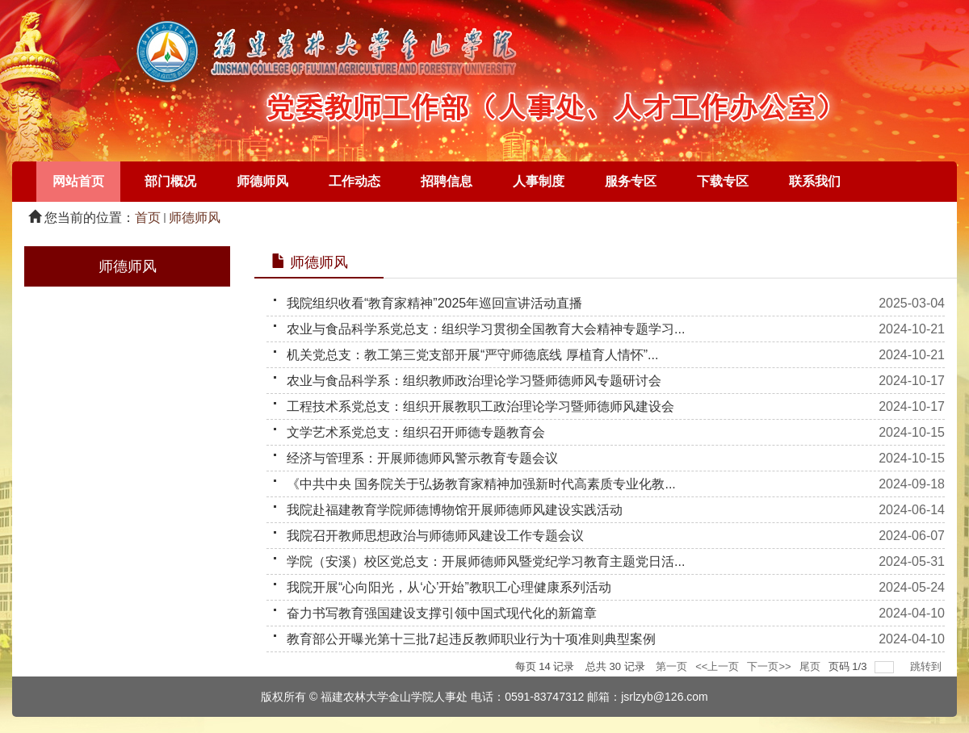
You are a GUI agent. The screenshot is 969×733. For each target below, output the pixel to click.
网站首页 (78, 181)
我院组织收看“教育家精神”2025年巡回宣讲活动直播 (434, 303)
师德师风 (262, 181)
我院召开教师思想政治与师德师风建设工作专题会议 (435, 535)
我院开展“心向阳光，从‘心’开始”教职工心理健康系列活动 (449, 587)
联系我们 (815, 181)
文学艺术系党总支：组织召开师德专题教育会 (416, 432)
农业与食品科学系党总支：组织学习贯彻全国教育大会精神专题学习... (486, 329)
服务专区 (630, 181)
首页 (148, 217)
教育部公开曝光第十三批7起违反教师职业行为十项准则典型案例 (471, 639)
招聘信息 (446, 181)
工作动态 (354, 181)
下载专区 (723, 181)
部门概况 (170, 181)
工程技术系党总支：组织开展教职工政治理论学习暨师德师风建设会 (480, 406)
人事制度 (538, 181)
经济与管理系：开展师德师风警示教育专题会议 (422, 458)
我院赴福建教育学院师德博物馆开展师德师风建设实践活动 (455, 510)
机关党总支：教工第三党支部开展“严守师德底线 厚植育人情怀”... (472, 355)
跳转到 (927, 666)
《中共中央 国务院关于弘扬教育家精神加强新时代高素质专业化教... (481, 484)
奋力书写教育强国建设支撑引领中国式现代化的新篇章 (442, 613)
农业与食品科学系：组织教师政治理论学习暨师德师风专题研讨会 (474, 380)
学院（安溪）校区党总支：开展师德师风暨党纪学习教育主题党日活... (486, 561)
